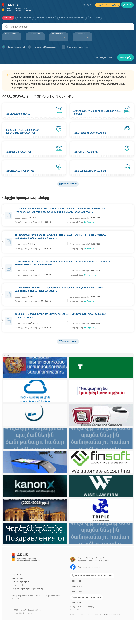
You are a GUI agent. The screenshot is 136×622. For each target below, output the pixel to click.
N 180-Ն (36, 77)
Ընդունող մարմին (83, 33)
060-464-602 (77, 586)
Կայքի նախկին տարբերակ (108, 5)
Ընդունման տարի (36, 33)
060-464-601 (77, 581)
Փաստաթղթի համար (12, 33)
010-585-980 (77, 602)
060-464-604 (77, 592)
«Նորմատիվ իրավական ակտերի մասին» (49, 73)
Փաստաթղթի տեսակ (59, 33)
